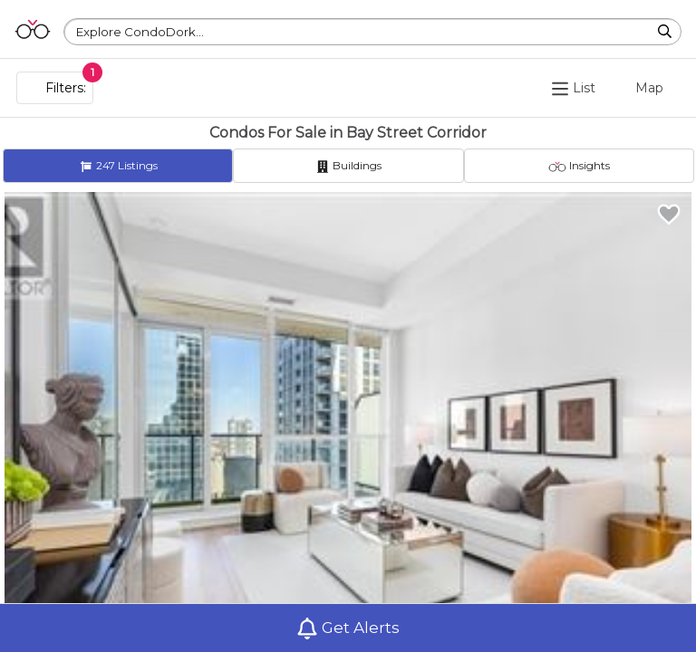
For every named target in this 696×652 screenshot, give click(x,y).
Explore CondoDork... (140, 31)
